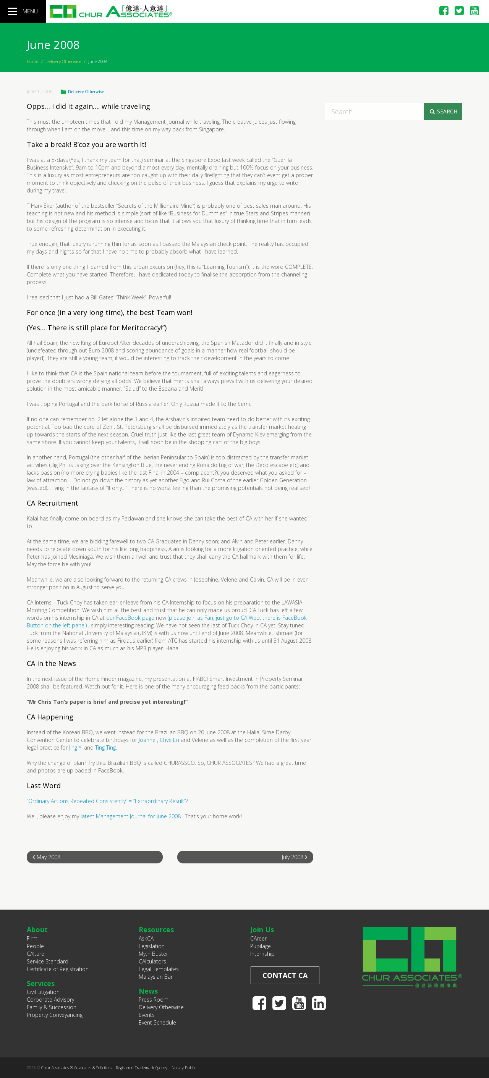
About (37, 929)
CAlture (35, 953)
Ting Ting (105, 747)
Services (41, 983)
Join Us (262, 929)
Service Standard (47, 961)
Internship (262, 953)
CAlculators (152, 961)
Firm (32, 938)
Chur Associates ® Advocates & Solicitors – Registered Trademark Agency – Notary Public (118, 1067)
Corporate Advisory (50, 999)
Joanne (147, 739)
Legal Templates (159, 969)
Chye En (169, 739)
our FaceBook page (130, 617)
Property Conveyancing (55, 1014)
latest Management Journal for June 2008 (131, 816)
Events (147, 1014)
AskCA (146, 938)
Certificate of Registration (58, 969)
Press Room (153, 999)
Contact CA (285, 975)
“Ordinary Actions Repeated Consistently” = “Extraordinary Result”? (107, 801)
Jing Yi (76, 747)
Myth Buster (153, 953)
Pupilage (260, 946)
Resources (156, 929)
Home (32, 61)
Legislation (152, 946)
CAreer (258, 938)
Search (443, 111)
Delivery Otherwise (63, 61)
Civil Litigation (43, 992)
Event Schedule (157, 1022)
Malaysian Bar (156, 976)
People (35, 946)
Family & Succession (51, 1007)
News (148, 991)
